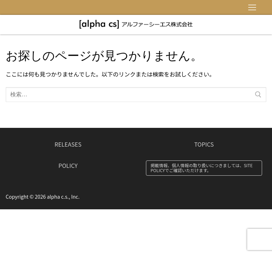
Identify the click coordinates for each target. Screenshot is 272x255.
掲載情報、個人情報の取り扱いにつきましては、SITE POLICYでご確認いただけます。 (202, 167)
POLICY (68, 165)
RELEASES (68, 144)
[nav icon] (252, 7)
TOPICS (204, 144)
